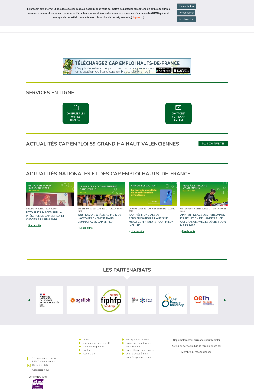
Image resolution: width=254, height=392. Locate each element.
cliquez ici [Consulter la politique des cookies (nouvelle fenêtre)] (138, 17)
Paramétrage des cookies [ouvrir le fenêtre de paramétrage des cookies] (140, 350)
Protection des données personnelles (139, 344)
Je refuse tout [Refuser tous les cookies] (186, 19)
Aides (86, 339)
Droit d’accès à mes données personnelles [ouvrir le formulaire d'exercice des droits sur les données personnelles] (138, 355)
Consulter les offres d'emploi (76, 112)
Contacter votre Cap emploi (178, 112)
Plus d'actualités (213, 143)
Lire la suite (34, 225)
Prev (29, 300)
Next (225, 300)
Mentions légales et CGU (96, 346)
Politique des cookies (137, 339)
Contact (87, 350)
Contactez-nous (41, 369)
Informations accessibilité (96, 343)
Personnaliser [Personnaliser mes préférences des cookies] (186, 12)
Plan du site (89, 353)
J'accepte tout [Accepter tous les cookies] (187, 6)
